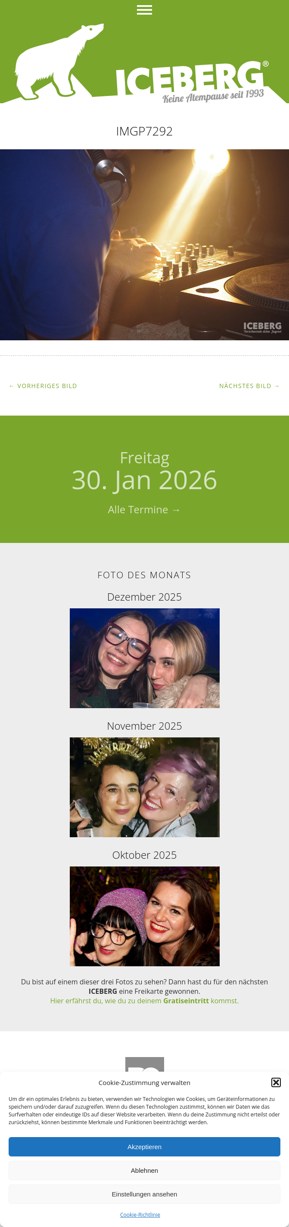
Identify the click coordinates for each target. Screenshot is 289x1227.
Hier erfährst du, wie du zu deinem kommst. (144, 1000)
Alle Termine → (144, 509)
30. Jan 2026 (144, 472)
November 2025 (144, 725)
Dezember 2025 (144, 596)
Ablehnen (144, 1170)
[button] (276, 1082)
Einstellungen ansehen (144, 1194)
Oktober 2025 (144, 855)
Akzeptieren (144, 1146)
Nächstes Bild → (249, 386)
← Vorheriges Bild (43, 386)
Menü (144, 11)
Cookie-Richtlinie (140, 1214)
